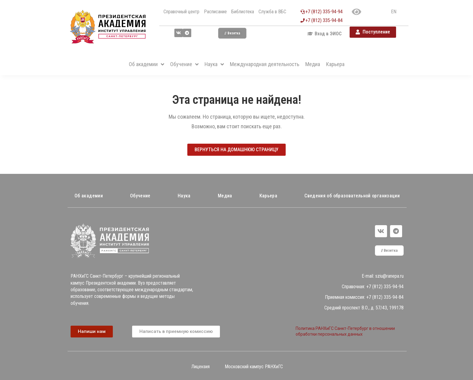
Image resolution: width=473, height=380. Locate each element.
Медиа (225, 196)
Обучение (140, 196)
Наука (184, 196)
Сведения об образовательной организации (352, 196)
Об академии (89, 196)
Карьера (268, 196)
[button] (232, 33)
